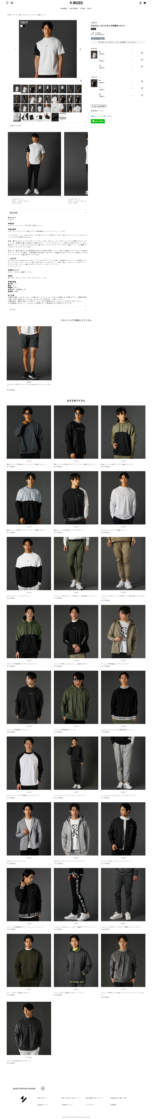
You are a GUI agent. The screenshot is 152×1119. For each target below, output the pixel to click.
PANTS (19, 203)
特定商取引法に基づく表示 (118, 1098)
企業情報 (113, 1105)
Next (80, 49)
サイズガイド (90, 1105)
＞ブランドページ (14, 266)
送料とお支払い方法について (71, 1098)
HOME (9, 15)
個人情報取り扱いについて (94, 1098)
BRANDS (64, 8)
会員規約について (67, 1105)
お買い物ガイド (42, 1098)
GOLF (89, 8)
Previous (15, 49)
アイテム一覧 (17, 15)
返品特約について (97, 111)
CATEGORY (73, 8)
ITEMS (82, 8)
